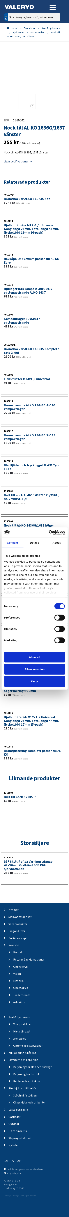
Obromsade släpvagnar (28, 1045)
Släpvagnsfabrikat (20, 917)
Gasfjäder (14, 1117)
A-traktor (19, 1002)
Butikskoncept (17, 938)
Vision (17, 973)
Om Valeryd (20, 966)
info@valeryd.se (14, 1173)
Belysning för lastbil (26, 1074)
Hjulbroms (18, 32)
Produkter (29, 28)
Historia (18, 981)
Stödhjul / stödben (25, 1095)
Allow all (34, 657)
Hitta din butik (17, 1131)
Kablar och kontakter (26, 1081)
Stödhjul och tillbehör (22, 1088)
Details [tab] (34, 542)
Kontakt (13, 945)
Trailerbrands (21, 995)
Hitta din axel (21, 1031)
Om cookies (20, 988)
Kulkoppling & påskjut (22, 1053)
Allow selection (34, 669)
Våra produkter (17, 924)
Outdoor (13, 1124)
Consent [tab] (12, 542)
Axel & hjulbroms (51, 28)
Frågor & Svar (16, 931)
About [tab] (56, 542)
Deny (34, 681)
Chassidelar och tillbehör (29, 1102)
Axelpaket (19, 1038)
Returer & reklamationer (28, 959)
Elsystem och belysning (23, 1060)
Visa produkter (22, 1024)
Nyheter (13, 909)
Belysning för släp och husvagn (32, 1067)
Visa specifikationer (18, 161)
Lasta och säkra (18, 1109)
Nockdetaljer (38, 32)
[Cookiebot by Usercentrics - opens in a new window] (49, 532)
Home (14, 28)
